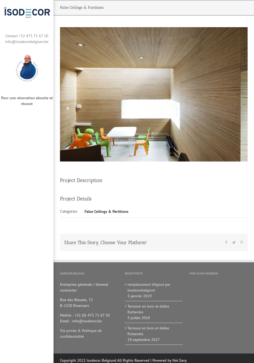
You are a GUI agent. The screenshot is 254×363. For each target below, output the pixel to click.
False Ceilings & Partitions (106, 211)
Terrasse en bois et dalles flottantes (148, 309)
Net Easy (179, 360)
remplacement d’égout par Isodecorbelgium (148, 287)
